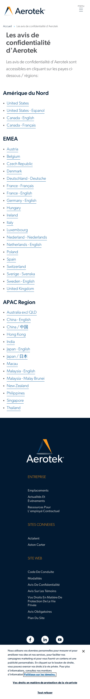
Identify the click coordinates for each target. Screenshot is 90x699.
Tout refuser (45, 692)
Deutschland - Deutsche (26, 179)
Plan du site (36, 618)
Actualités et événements (36, 499)
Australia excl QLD (22, 313)
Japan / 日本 (17, 357)
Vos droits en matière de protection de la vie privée (45, 601)
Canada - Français (21, 125)
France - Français (20, 186)
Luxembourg (17, 230)
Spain (11, 259)
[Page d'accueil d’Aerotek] (45, 451)
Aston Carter (36, 545)
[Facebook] (30, 639)
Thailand (14, 408)
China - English (19, 320)
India (11, 342)
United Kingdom (20, 289)
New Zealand (18, 386)
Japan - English (18, 349)
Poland (12, 252)
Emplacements (38, 490)
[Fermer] (83, 651)
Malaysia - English (21, 371)
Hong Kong (16, 335)
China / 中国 (17, 327)
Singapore (15, 401)
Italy (10, 223)
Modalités (35, 578)
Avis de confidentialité (44, 585)
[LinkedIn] (45, 639)
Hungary (14, 208)
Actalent (33, 538)
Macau (12, 364)
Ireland (12, 215)
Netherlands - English (24, 245)
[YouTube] (59, 639)
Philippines (16, 393)
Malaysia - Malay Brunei (25, 379)
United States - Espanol (25, 111)
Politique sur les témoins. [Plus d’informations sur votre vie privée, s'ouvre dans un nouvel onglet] (40, 674)
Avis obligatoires (40, 612)
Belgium (13, 157)
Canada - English (20, 118)
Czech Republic (20, 164)
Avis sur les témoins (42, 591)
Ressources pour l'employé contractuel (44, 509)
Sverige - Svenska (21, 274)
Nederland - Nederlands (27, 237)
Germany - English (21, 201)
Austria (12, 149)
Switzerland (16, 267)
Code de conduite (41, 572)
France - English (19, 193)
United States (18, 103)
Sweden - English (20, 282)
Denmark (14, 171)
